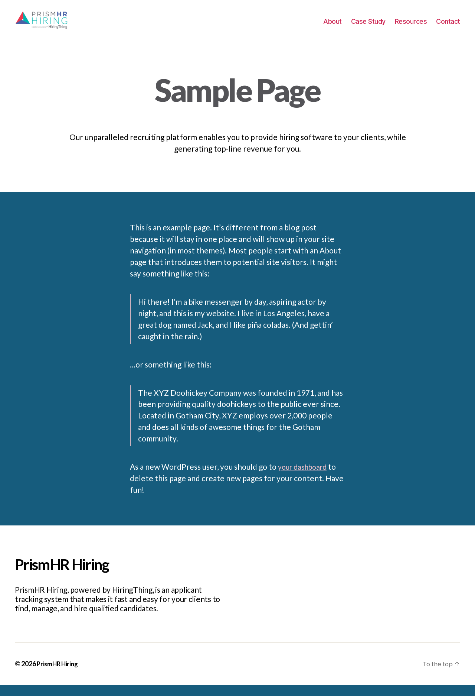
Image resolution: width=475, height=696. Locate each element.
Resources (411, 27)
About (332, 27)
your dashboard (305, 477)
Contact (448, 27)
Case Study (368, 27)
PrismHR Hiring (58, 675)
